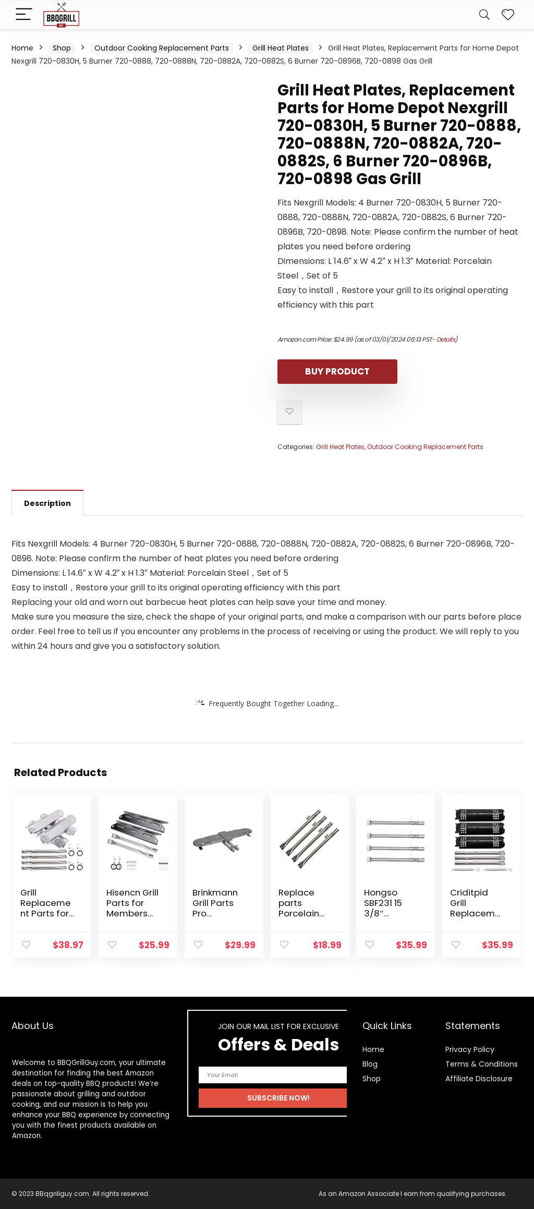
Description (47, 503)
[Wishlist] (508, 14)
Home (22, 48)
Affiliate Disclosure (479, 1078)
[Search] (484, 15)
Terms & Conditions (481, 1064)
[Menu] (24, 15)
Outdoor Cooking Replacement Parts (161, 48)
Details (445, 339)
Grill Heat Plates (280, 48)
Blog (370, 1064)
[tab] (47, 503)
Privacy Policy (469, 1049)
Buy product (337, 371)
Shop (62, 48)
